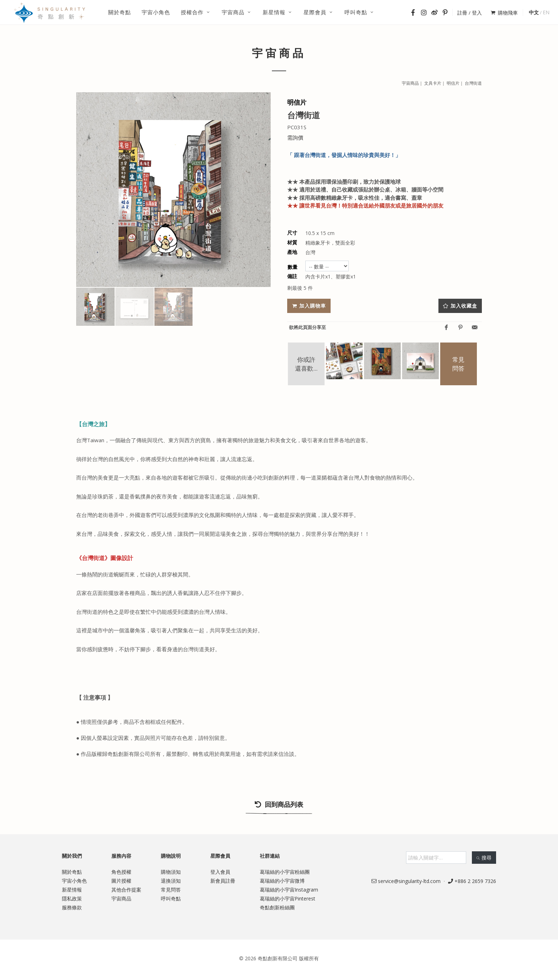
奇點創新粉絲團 (277, 907)
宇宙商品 (121, 898)
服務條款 (72, 907)
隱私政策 (72, 898)
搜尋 (484, 857)
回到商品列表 (279, 807)
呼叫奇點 (171, 898)
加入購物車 (309, 305)
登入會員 (220, 871)
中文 (534, 12)
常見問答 (171, 889)
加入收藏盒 (460, 305)
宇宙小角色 (74, 880)
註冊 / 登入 (469, 13)
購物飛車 (504, 12)
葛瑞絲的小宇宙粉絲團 (285, 871)
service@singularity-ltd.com (406, 881)
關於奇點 (72, 871)
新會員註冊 (222, 880)
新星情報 (72, 889)
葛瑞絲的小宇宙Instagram (289, 889)
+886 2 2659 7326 (472, 881)
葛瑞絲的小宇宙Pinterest (287, 898)
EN (546, 12)
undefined (327, 266)
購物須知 (171, 871)
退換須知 (171, 880)
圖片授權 (121, 880)
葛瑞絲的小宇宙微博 (282, 880)
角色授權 (121, 871)
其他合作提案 (126, 889)
